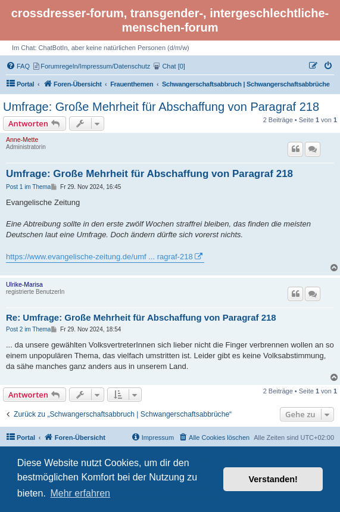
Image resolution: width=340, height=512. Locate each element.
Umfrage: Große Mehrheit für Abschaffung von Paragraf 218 (161, 106)
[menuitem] (19, 66)
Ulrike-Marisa (24, 284)
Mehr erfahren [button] (80, 493)
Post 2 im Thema (28, 329)
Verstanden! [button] (273, 479)
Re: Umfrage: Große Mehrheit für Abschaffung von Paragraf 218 (141, 317)
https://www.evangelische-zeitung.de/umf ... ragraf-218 (99, 256)
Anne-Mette (22, 139)
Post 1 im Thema (28, 187)
